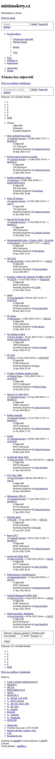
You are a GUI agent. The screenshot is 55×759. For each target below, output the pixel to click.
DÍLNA (47, 318)
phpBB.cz (21, 746)
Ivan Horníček (16, 298)
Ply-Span (11, 316)
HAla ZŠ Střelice (15, 198)
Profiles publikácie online (19, 177)
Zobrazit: (18, 633)
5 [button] (7, 112)
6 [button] (7, 115)
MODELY (12, 141)
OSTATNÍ (12, 300)
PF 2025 (11, 355)
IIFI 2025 (11, 258)
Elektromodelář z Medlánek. (20, 614)
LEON (13, 279)
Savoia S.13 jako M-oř (17, 394)
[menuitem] (23, 39)
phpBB (16, 741)
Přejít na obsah (8, 18)
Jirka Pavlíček (16, 261)
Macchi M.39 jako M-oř (18, 219)
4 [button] (7, 110)
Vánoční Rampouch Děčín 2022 (22, 595)
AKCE (10, 204)
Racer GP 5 (12, 535)
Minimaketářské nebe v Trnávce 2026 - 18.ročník (30, 240)
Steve (12, 358)
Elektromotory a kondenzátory (21, 574)
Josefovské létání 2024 (17, 457)
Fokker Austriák (14, 415)
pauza (9, 295)
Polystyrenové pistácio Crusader (22, 156)
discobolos (15, 243)
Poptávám (45, 279)
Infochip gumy (14, 517)
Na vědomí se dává (16, 334)
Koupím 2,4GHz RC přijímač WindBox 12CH (29, 277)
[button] (9, 118)
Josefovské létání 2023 (17, 556)
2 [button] (7, 104)
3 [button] (7, 107)
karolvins (14, 180)
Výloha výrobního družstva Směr (22, 373)
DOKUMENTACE (16, 183)
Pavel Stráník (16, 337)
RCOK (13, 520)
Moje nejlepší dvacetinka (19, 136)
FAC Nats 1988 (14, 475)
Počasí (10, 436)
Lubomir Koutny (18, 138)
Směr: (33, 636)
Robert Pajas (16, 376)
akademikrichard (18, 577)
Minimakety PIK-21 (16, 496)
